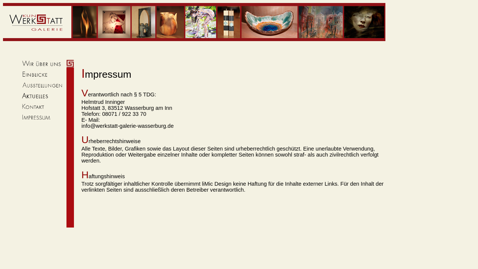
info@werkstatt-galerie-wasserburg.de (127, 126)
